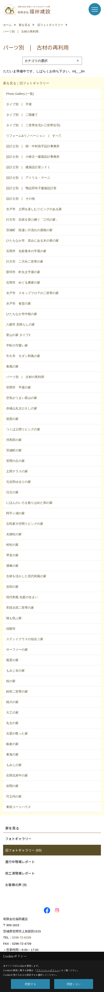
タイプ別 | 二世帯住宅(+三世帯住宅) (33, 125)
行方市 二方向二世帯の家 (24, 261)
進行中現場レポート (20, 861)
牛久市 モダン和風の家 (23, 356)
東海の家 (12, 754)
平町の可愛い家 (17, 345)
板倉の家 (12, 744)
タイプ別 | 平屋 (19, 104)
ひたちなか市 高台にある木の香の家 (32, 240)
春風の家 (12, 366)
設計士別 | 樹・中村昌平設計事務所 (33, 146)
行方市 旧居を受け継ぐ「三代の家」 (32, 219)
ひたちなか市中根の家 (21, 314)
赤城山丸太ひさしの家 (21, 408)
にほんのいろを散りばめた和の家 (29, 502)
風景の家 (12, 660)
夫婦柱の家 (14, 534)
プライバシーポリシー (47, 970)
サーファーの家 (17, 649)
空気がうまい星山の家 (21, 398)
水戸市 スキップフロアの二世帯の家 (32, 293)
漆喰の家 (12, 565)
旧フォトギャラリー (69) (23, 850)
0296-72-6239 (21, 937)
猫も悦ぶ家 (14, 618)
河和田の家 (14, 440)
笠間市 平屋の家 (18, 387)
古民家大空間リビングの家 (24, 523)
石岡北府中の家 (17, 775)
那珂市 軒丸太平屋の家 (23, 272)
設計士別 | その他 (20, 198)
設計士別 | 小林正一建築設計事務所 (33, 156)
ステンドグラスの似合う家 (24, 639)
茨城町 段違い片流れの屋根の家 (29, 230)
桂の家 (10, 681)
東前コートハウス (18, 807)
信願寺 (10, 628)
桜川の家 (12, 702)
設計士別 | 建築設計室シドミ (28, 167)
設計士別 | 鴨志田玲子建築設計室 (31, 188)
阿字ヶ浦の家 (15, 513)
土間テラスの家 (17, 471)
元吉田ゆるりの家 (18, 481)
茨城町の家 (14, 450)
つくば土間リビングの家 (23, 429)
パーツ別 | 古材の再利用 (25, 377)
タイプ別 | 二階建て (22, 114)
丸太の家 (12, 723)
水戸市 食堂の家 (18, 303)
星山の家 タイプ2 (18, 335)
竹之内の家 (14, 796)
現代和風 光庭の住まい (22, 597)
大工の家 (12, 712)
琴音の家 (12, 555)
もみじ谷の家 (15, 670)
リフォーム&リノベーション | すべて (34, 135)
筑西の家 (12, 419)
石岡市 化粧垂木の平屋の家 (26, 251)
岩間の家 (12, 786)
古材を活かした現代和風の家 (26, 576)
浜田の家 (12, 586)
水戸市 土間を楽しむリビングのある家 (34, 209)
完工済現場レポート (20, 873)
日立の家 (12, 492)
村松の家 (12, 544)
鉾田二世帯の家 (17, 691)
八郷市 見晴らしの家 (20, 324)
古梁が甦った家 (17, 733)
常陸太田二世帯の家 (20, 607)
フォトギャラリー (18, 838)
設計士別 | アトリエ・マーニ (28, 177)
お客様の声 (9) (16, 884)
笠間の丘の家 (15, 460)
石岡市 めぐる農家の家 (23, 282)
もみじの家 (14, 765)
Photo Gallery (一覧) (20, 93)
